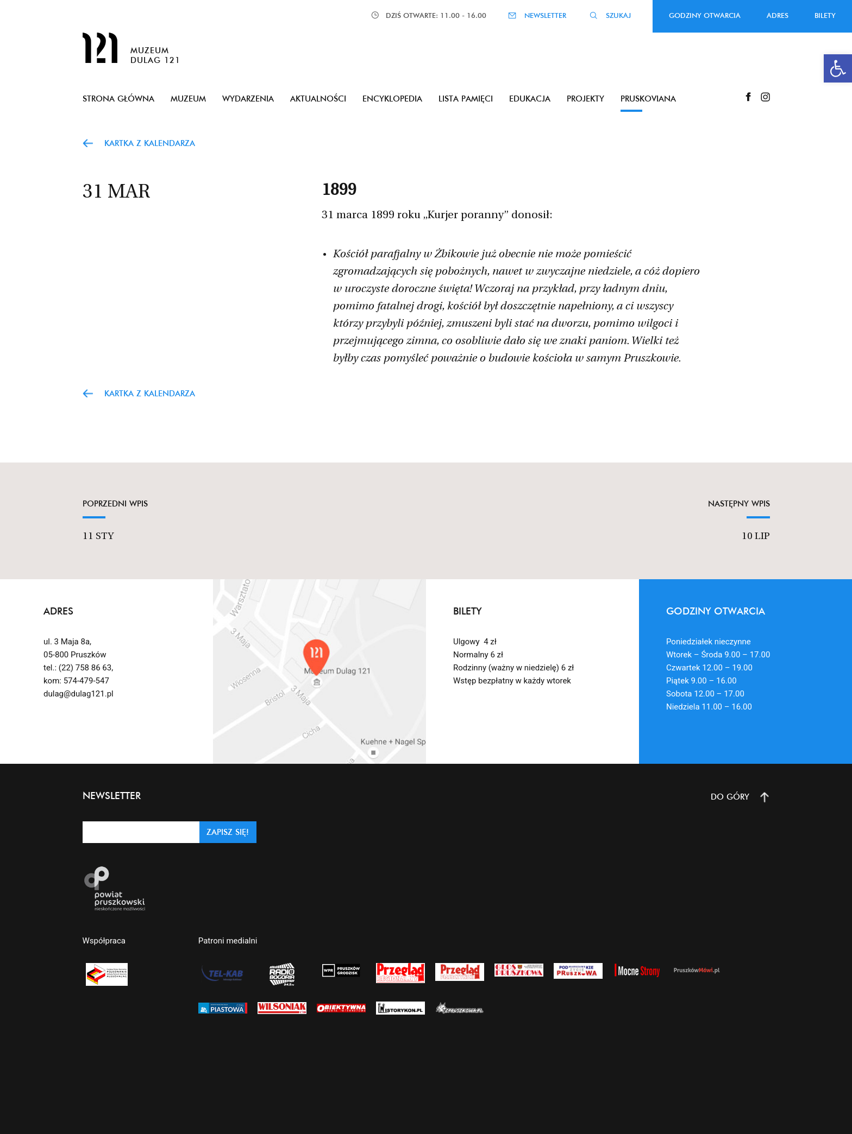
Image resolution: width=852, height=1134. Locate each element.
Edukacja (529, 98)
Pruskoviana (648, 98)
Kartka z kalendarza (149, 143)
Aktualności (318, 98)
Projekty (585, 98)
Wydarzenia (248, 98)
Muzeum (188, 98)
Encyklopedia (392, 98)
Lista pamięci (465, 98)
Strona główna (118, 98)
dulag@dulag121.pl (78, 694)
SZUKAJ (618, 15)
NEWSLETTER (545, 15)
